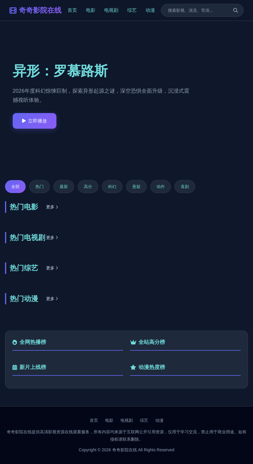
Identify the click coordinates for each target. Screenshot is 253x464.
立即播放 (34, 120)
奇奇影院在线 (35, 10)
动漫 (150, 10)
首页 (72, 10)
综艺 (132, 10)
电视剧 (111, 10)
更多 (52, 207)
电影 (90, 10)
